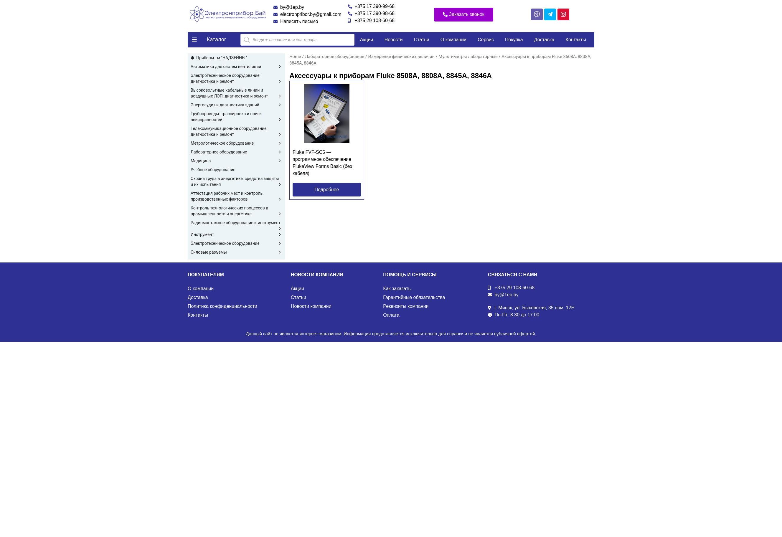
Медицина (236, 161)
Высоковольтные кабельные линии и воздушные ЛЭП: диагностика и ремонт (236, 93)
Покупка (514, 39)
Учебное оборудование (213, 169)
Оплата (391, 315)
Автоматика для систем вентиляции (236, 67)
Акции (366, 39)
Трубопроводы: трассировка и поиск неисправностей (236, 117)
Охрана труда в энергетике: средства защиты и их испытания (236, 181)
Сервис (486, 39)
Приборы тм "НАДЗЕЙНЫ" (221, 57)
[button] (463, 15)
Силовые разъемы (236, 252)
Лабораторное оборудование (236, 152)
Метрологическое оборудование (236, 143)
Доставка (544, 39)
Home (295, 56)
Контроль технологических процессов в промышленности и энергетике (236, 211)
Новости (394, 39)
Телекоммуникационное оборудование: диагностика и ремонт (236, 131)
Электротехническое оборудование (236, 243)
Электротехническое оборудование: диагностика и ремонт (236, 78)
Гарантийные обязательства (414, 297)
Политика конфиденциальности (222, 306)
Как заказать (397, 288)
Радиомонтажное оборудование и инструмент (236, 223)
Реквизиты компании (405, 306)
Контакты (576, 39)
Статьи (421, 39)
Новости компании (311, 306)
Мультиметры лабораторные (468, 56)
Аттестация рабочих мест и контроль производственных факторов (236, 196)
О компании (453, 39)
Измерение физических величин (401, 56)
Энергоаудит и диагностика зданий (236, 105)
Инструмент (236, 234)
